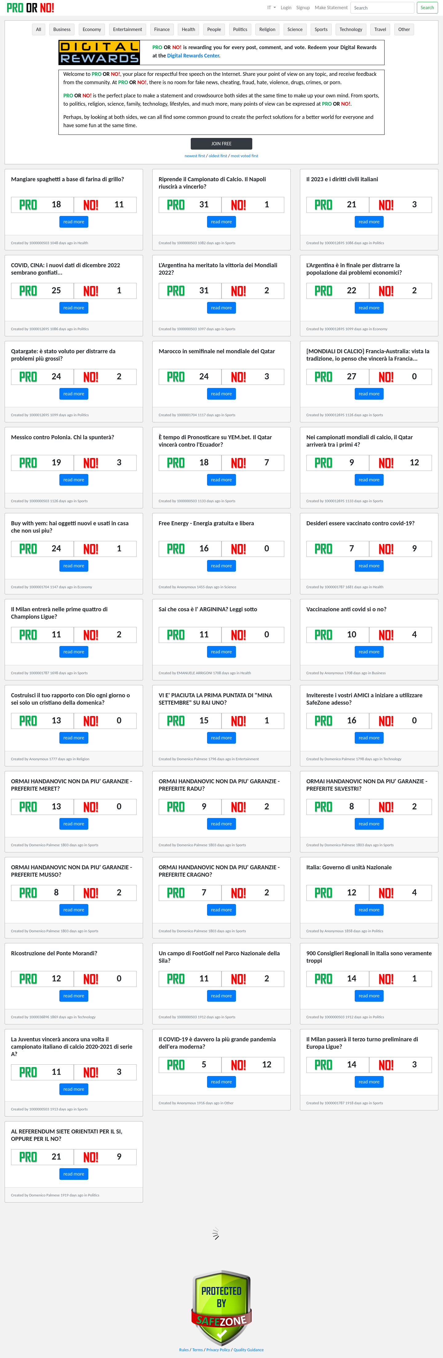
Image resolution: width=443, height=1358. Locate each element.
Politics (240, 29)
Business (61, 29)
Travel (380, 29)
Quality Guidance (248, 1349)
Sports (321, 29)
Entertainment (127, 29)
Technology (351, 29)
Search (427, 7)
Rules (184, 1349)
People (214, 29)
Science (295, 29)
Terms (197, 1349)
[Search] (382, 8)
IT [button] (269, 7)
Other (404, 29)
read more (73, 222)
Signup (303, 7)
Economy (92, 29)
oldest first (218, 155)
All (38, 29)
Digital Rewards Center (193, 55)
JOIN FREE (221, 144)
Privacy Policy (218, 1349)
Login (286, 7)
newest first (195, 155)
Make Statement (331, 7)
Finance (162, 29)
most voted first (244, 155)
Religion (267, 29)
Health (188, 29)
